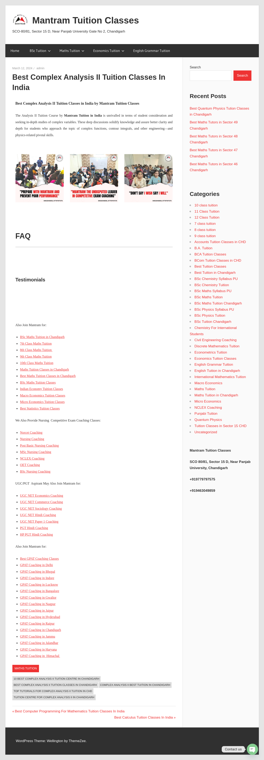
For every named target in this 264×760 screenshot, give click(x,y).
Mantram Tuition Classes (85, 20)
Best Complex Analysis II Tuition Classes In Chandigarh (55, 684)
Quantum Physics (208, 420)
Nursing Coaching (32, 439)
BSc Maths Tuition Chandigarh (218, 303)
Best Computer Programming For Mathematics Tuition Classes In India (70, 711)
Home (15, 50)
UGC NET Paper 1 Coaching (39, 521)
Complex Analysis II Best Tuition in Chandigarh (135, 684)
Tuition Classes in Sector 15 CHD (220, 426)
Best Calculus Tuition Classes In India (143, 717)
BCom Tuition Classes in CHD (217, 260)
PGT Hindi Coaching (34, 528)
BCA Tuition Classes (210, 254)
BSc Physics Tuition (209, 315)
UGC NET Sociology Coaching (41, 508)
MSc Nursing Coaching (35, 452)
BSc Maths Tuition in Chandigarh (42, 337)
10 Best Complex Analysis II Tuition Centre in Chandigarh (56, 678)
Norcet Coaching (31, 432)
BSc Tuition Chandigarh (212, 322)
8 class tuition (205, 230)
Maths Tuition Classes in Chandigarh (44, 369)
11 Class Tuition (206, 211)
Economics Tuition (108, 50)
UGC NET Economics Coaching (41, 495)
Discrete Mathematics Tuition (216, 346)
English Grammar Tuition (151, 50)
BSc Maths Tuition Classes (38, 382)
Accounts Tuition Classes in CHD (220, 242)
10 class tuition (206, 205)
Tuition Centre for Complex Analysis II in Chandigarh (54, 697)
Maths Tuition (72, 50)
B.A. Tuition (203, 248)
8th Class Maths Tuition (36, 350)
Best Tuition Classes (210, 266)
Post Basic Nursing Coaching (39, 445)
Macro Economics (208, 383)
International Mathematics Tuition (220, 377)
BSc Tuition (40, 50)
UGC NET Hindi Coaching (38, 515)
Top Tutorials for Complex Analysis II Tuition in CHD (53, 691)
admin (40, 68)
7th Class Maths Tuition (36, 343)
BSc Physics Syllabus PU (214, 309)
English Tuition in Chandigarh (217, 371)
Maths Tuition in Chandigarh (216, 395)
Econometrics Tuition (210, 352)
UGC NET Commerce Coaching (41, 502)
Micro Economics (207, 401)
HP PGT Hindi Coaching (36, 534)
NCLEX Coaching (32, 458)
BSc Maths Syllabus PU (213, 291)
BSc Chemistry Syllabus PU (216, 279)
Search (195, 67)
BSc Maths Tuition (208, 297)
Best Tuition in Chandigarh (215, 273)
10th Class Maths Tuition (36, 363)
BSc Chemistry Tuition (211, 285)
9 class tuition (205, 236)
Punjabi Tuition (206, 414)
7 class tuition (205, 224)
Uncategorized (205, 432)
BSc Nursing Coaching (35, 471)
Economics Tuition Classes (215, 359)
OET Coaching (30, 465)
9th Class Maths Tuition (36, 356)
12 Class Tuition (206, 217)
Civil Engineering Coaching (215, 340)
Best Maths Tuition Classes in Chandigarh (48, 376)
